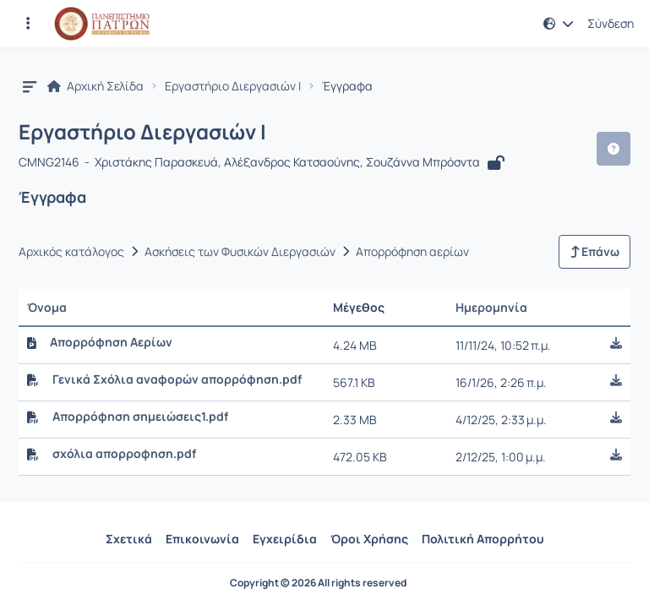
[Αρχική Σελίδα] (101, 24)
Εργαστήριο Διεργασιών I (233, 86)
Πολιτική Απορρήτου (483, 539)
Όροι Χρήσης (369, 539)
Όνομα (47, 307)
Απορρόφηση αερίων (412, 252)
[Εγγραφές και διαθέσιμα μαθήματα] (28, 23)
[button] (558, 24)
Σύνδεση (610, 23)
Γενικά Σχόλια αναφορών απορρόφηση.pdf (177, 379)
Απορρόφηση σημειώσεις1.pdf (140, 416)
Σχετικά (129, 539)
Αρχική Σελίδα (95, 86)
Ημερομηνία (491, 307)
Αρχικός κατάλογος (71, 252)
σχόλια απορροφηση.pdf (124, 454)
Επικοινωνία (202, 539)
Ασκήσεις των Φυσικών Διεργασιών (240, 252)
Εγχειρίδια (285, 539)
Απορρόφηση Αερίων (111, 342)
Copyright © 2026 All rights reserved (318, 583)
